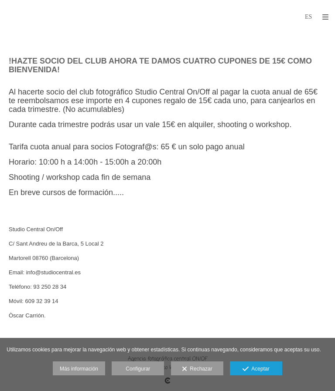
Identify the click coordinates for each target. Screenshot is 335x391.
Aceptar (256, 369)
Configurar (138, 369)
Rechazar (197, 369)
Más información (79, 369)
